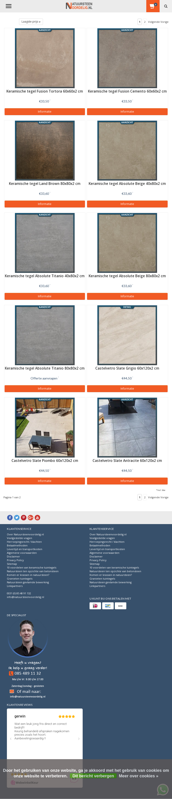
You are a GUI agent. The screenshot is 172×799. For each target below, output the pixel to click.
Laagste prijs (31, 21)
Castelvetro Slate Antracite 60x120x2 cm (127, 460)
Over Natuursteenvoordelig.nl (25, 534)
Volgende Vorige (158, 21)
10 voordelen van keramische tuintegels (31, 567)
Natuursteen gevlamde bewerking (28, 582)
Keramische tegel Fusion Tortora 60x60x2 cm (44, 91)
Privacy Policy (15, 560)
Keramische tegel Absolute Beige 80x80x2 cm (127, 276)
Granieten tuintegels (19, 578)
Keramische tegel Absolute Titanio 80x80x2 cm (45, 368)
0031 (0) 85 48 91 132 (19, 593)
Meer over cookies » (138, 776)
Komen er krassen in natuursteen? (28, 575)
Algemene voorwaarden (22, 552)
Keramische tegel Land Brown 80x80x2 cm (44, 183)
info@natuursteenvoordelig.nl (25, 597)
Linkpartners (15, 586)
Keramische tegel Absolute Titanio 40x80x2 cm (45, 276)
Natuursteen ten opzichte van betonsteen (33, 571)
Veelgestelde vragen (19, 538)
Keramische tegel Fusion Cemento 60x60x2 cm (127, 91)
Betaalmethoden (17, 545)
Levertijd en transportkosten (24, 549)
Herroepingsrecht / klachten (24, 541)
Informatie (44, 112)
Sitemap (12, 564)
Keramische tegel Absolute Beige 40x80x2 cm (127, 183)
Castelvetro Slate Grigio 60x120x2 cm (127, 368)
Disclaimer (13, 556)
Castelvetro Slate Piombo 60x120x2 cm (44, 460)
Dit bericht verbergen (93, 776)
